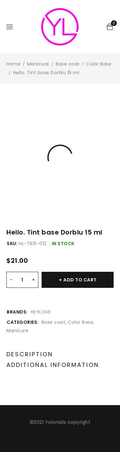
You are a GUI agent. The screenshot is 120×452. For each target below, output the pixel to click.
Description (29, 354)
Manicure (38, 64)
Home (13, 64)
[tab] (29, 354)
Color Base (98, 64)
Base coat (68, 64)
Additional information (52, 365)
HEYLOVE (41, 312)
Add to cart (80, 280)
